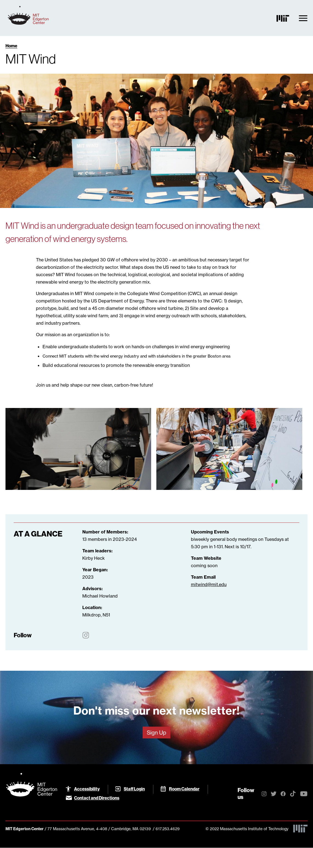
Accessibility (87, 789)
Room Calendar (184, 789)
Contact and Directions (96, 798)
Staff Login (134, 789)
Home (11, 45)
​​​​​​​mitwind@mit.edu (209, 584)
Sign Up (156, 732)
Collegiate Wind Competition (157, 293)
